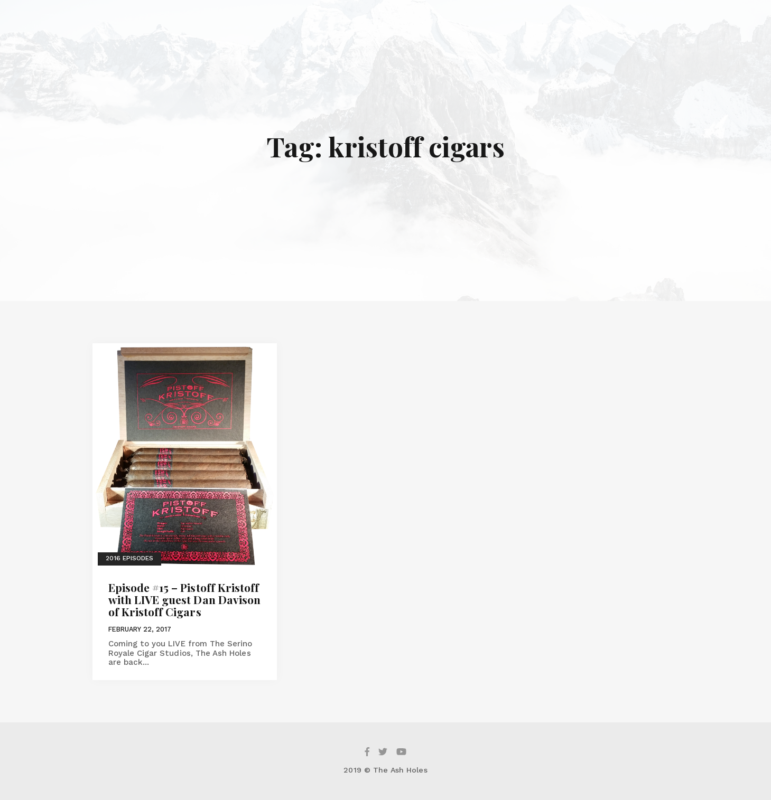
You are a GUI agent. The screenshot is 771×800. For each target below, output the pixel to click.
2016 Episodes (130, 558)
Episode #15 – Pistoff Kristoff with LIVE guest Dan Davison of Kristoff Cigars (184, 599)
